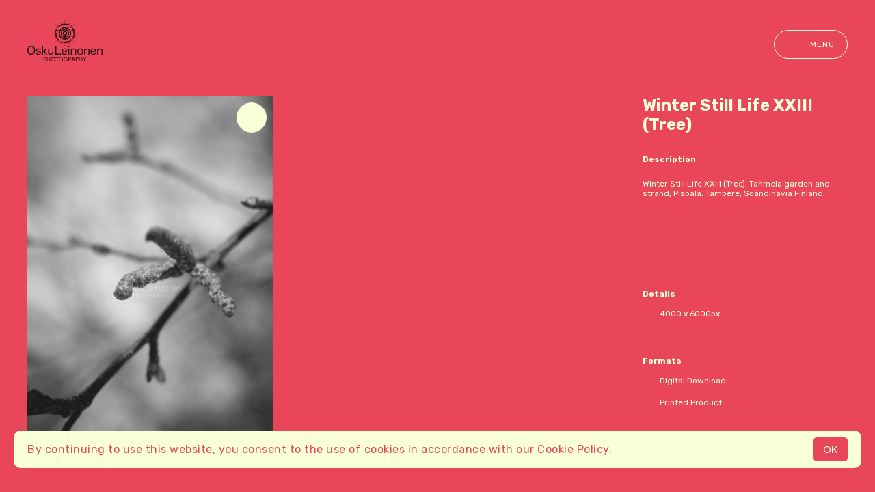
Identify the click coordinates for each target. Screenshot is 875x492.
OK (830, 449)
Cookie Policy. (574, 449)
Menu (811, 44)
